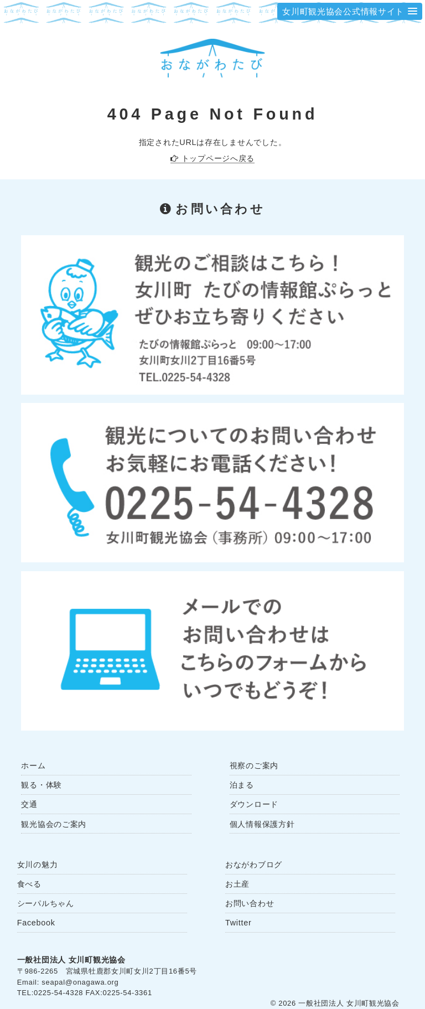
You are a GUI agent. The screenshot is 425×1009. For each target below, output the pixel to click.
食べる (29, 883)
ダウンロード (254, 804)
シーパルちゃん (45, 903)
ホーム (33, 765)
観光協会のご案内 (53, 824)
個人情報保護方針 (262, 824)
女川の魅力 (37, 864)
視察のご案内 (254, 765)
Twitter (238, 922)
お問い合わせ (249, 903)
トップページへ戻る (218, 158)
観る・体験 (41, 784)
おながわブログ (253, 864)
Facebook (36, 922)
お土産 (237, 883)
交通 (29, 804)
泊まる (242, 784)
